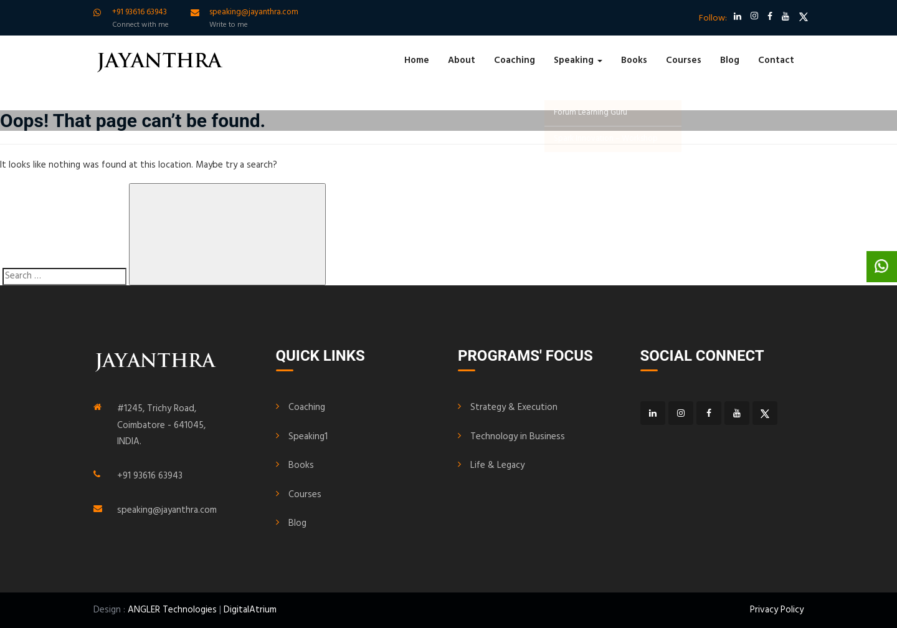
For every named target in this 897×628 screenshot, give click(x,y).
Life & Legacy (497, 465)
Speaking (578, 60)
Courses (683, 60)
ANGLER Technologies (172, 609)
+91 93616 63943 (150, 476)
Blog (729, 60)
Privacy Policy (777, 609)
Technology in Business (517, 436)
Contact (776, 60)
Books (634, 60)
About (461, 60)
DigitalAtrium (250, 609)
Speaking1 (308, 436)
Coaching (514, 60)
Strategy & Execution (514, 407)
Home (416, 60)
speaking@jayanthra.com (167, 510)
